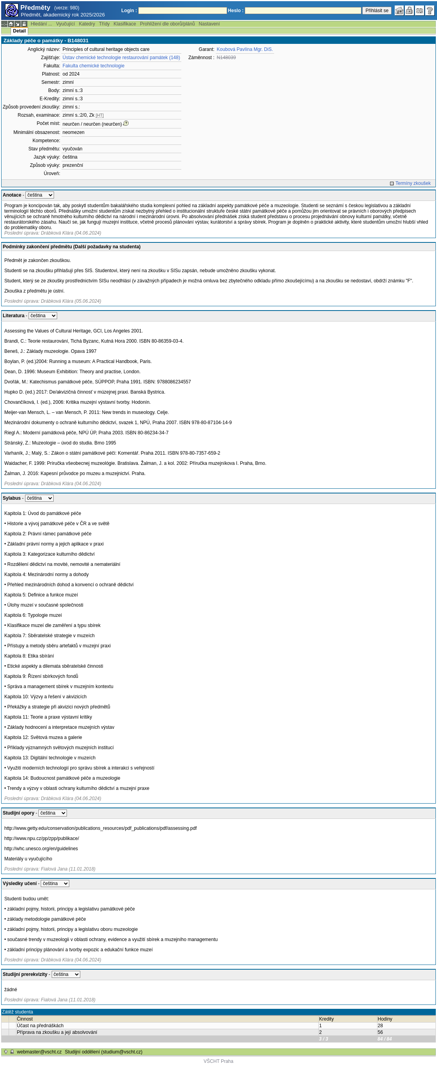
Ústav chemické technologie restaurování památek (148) (121, 57)
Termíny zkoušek (413, 183)
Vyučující (65, 24)
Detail (19, 31)
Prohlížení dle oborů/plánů (167, 24)
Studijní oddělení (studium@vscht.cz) (104, 1052)
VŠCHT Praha (218, 1061)
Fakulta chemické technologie (94, 66)
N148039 (226, 57)
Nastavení (209, 24)
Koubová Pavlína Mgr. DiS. (245, 49)
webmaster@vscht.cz (39, 1052)
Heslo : (236, 10)
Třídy (104, 24)
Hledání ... (41, 24)
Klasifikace (125, 24)
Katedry (87, 24)
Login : (129, 10)
